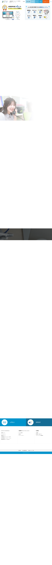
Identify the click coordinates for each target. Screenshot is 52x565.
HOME (23, 1)
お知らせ (32, 1)
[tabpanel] (26, 13)
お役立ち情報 (28, 1)
